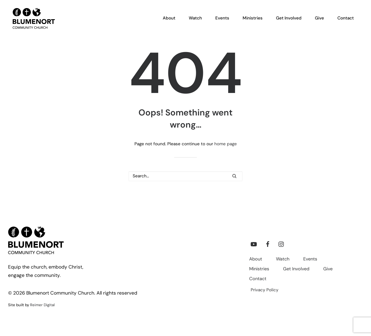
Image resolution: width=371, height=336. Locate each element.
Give (328, 269)
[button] (234, 176)
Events (310, 259)
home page (225, 144)
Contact (257, 279)
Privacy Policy (264, 290)
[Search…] (185, 176)
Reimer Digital (42, 305)
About (255, 259)
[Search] (185, 176)
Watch (282, 259)
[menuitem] (172, 20)
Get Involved (296, 269)
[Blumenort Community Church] (31, 20)
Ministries (259, 269)
